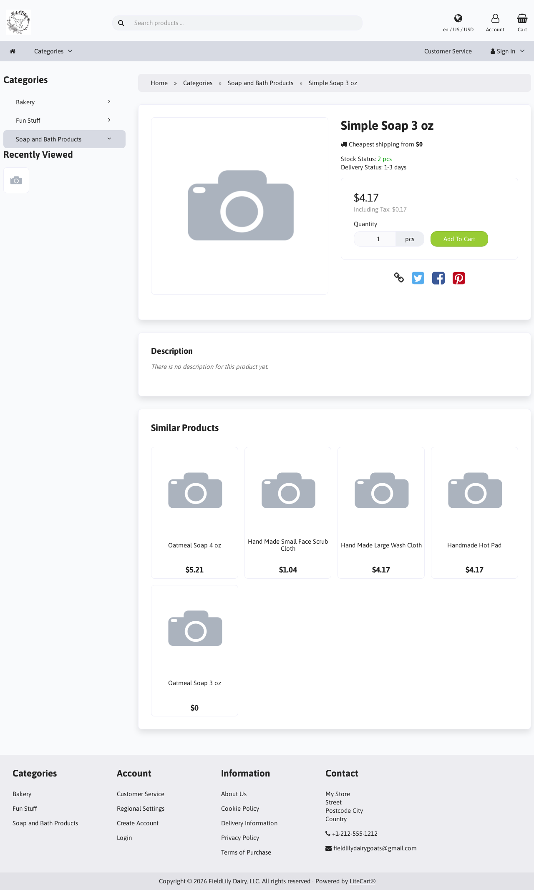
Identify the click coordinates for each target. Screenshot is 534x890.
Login (124, 837)
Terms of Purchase (246, 852)
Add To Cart (459, 238)
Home (159, 82)
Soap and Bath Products (64, 139)
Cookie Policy (240, 808)
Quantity (365, 223)
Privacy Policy (240, 837)
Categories (48, 51)
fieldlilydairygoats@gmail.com (375, 848)
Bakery (64, 102)
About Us (234, 793)
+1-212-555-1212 (355, 833)
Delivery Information (249, 823)
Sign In (503, 51)
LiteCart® (362, 881)
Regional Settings (140, 808)
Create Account (138, 823)
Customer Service (448, 51)
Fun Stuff (64, 120)
